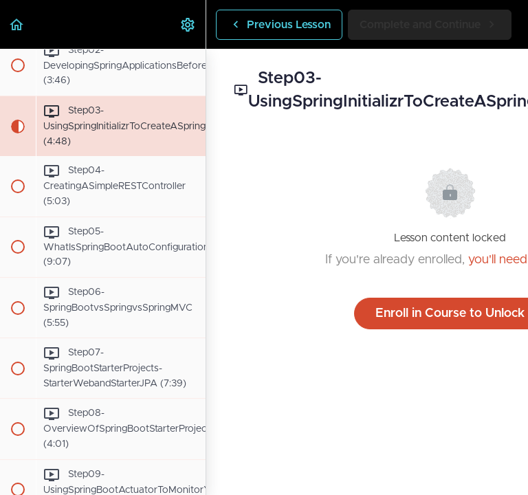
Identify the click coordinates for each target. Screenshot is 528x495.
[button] (17, 24)
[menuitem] (188, 24)
